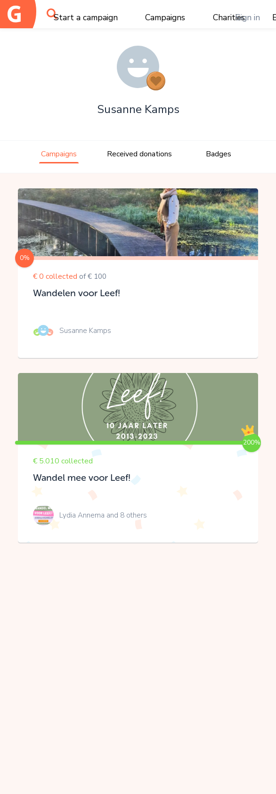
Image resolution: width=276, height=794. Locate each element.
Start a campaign (86, 17)
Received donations (139, 154)
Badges (218, 154)
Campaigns (165, 17)
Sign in (247, 17)
